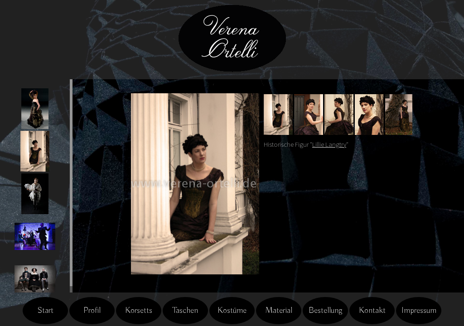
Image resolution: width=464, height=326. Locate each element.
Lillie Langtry (329, 144)
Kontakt (372, 310)
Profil (92, 310)
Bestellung (326, 310)
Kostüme (232, 310)
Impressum (418, 310)
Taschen (185, 310)
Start (45, 310)
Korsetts (138, 310)
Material (278, 310)
